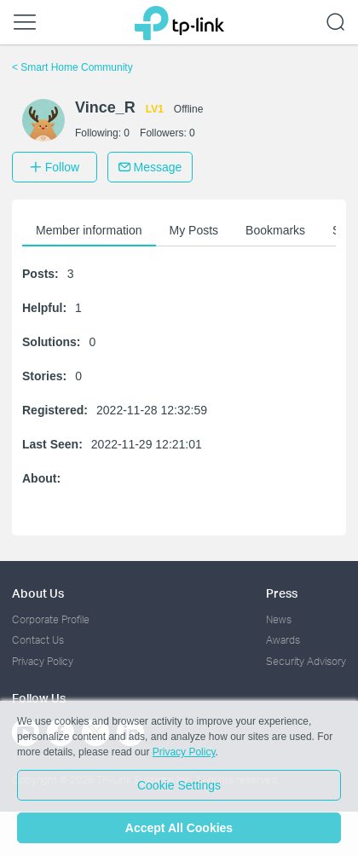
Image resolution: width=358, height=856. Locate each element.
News (279, 619)
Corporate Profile (51, 619)
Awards (283, 639)
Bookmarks (275, 230)
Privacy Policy (42, 661)
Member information (89, 230)
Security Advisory (306, 661)
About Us (38, 593)
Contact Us (38, 639)
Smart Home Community (72, 67)
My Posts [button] (194, 230)
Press (281, 593)
